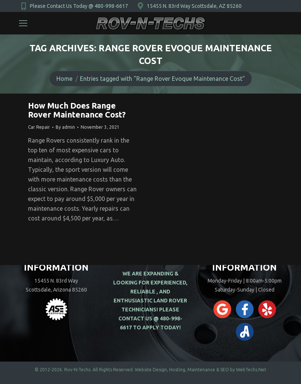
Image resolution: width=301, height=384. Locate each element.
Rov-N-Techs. (77, 369)
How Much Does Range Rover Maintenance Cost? (77, 110)
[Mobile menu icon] (23, 23)
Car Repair (39, 127)
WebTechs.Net (251, 369)
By (65, 127)
